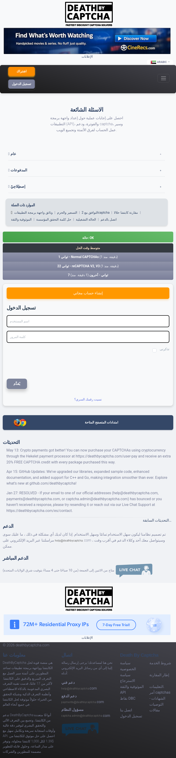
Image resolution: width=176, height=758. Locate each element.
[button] (88, 237)
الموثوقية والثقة (21, 219)
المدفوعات (17, 170)
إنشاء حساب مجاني (88, 293)
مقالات (154, 710)
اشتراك (21, 71)
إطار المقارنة (159, 675)
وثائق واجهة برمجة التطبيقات (33, 212)
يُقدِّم (17, 384)
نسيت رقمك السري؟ (88, 399)
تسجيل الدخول (21, 84)
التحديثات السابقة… (157, 520)
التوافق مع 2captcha (96, 212)
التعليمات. (156, 686)
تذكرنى (164, 349)
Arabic (159, 62)
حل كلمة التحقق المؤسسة (53, 219)
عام (12, 154)
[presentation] (37, 365)
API (123, 692)
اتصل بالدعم (109, 219)
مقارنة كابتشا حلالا (126, 212)
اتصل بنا (126, 710)
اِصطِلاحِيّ (16, 186)
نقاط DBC (127, 698)
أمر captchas (159, 692)
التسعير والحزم (67, 212)
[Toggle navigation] (163, 78)
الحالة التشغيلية (86, 219)
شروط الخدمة (160, 663)
